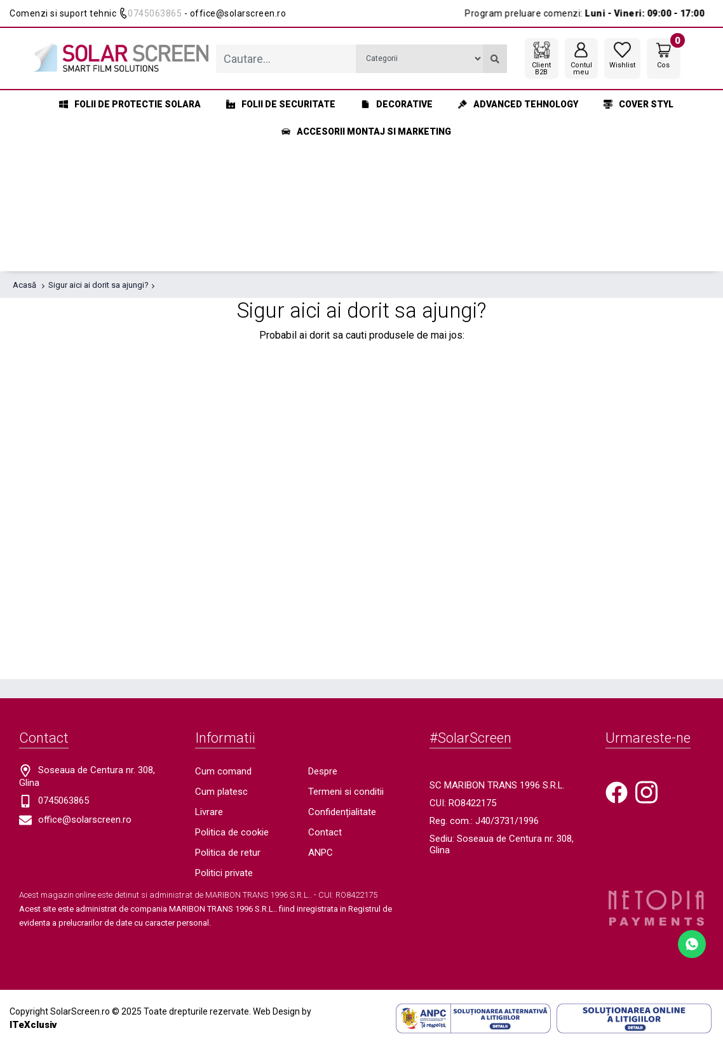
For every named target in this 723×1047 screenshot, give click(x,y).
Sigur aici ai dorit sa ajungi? (98, 285)
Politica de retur (227, 852)
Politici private (224, 873)
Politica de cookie (232, 832)
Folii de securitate (280, 104)
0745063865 (155, 13)
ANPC (320, 852)
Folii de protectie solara (130, 104)
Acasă (24, 285)
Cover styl (638, 104)
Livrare (209, 812)
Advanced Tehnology (518, 104)
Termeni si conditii (346, 791)
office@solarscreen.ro (85, 819)
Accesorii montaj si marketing (366, 131)
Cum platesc (221, 791)
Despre (322, 771)
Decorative (397, 104)
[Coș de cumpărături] (663, 55)
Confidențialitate (342, 812)
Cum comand (223, 771)
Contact (325, 832)
